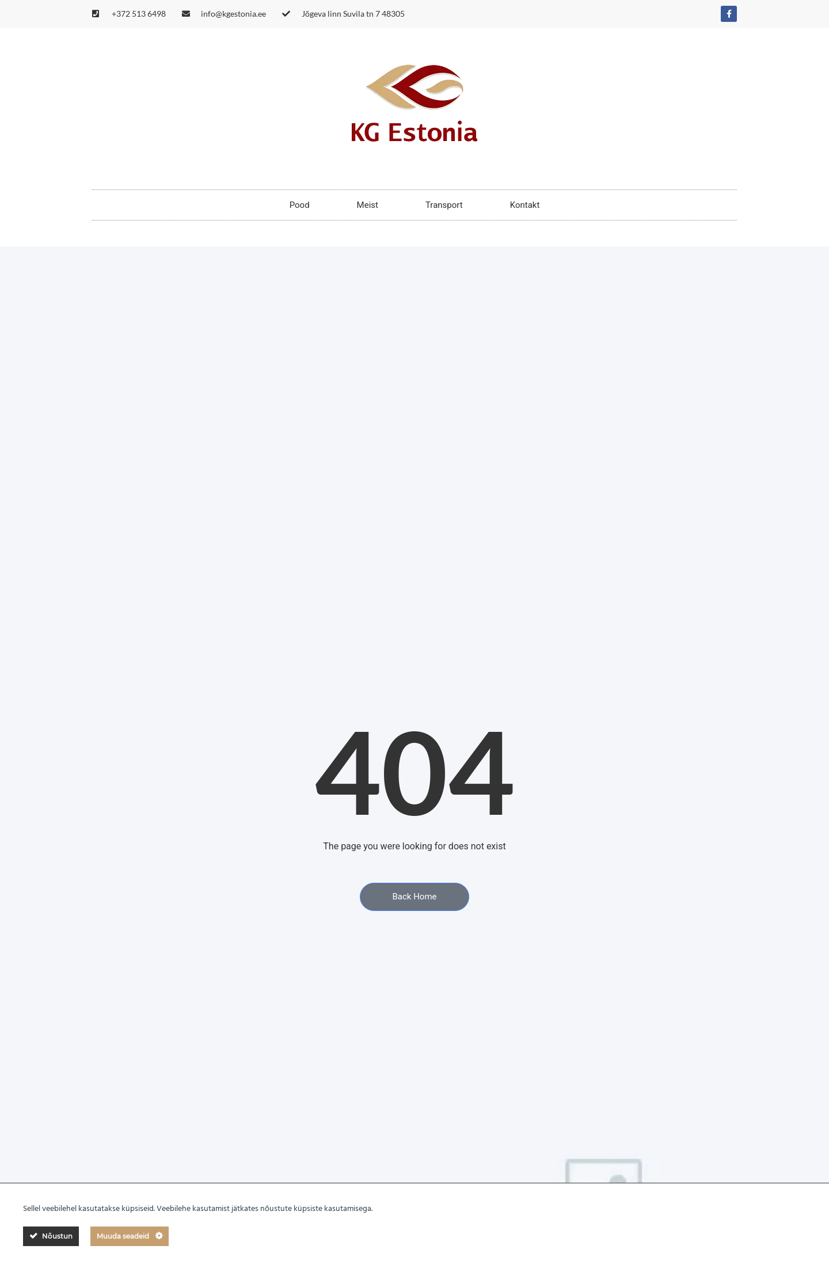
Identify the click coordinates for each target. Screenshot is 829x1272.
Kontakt (525, 205)
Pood (300, 205)
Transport (444, 205)
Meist (367, 205)
